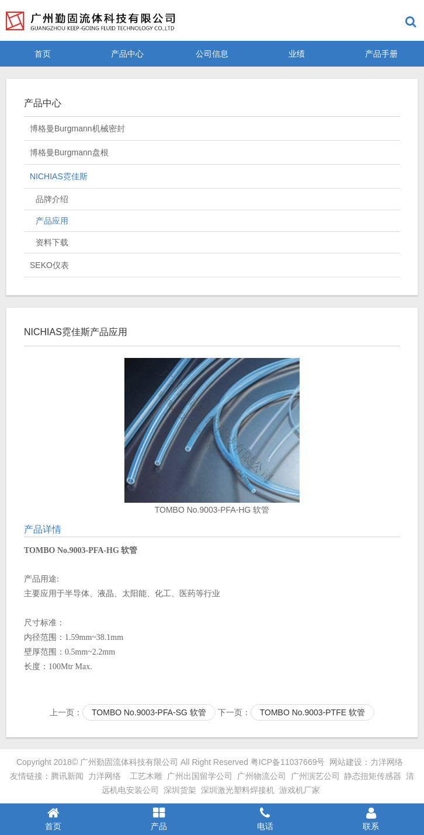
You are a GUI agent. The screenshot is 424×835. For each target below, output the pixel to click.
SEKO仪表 (49, 265)
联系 (371, 818)
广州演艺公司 (315, 776)
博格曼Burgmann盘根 (69, 152)
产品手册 (381, 53)
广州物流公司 (261, 776)
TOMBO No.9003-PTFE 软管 (312, 712)
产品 (159, 818)
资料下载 (52, 242)
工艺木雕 (146, 776)
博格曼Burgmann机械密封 (77, 128)
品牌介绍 (52, 199)
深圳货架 (180, 790)
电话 (265, 818)
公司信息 (212, 53)
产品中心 (127, 53)
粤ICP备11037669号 (288, 762)
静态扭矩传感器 (372, 776)
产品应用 (52, 220)
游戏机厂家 (299, 790)
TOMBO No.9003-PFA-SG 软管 (149, 712)
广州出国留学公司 (199, 776)
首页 (42, 53)
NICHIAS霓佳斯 (59, 176)
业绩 (297, 53)
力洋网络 (386, 762)
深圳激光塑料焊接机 (237, 790)
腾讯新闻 (67, 776)
